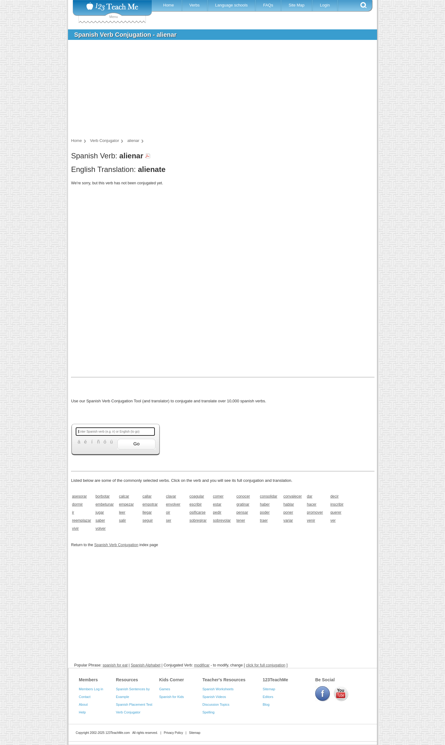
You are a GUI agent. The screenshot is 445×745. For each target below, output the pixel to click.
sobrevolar (222, 520)
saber (100, 520)
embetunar (104, 504)
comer (218, 496)
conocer (243, 496)
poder (265, 512)
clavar (171, 496)
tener (240, 520)
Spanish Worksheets (218, 689)
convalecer (292, 496)
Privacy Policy (173, 732)
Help (82, 712)
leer (122, 512)
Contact (85, 697)
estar (217, 504)
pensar (242, 512)
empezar (126, 504)
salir (122, 520)
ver (333, 520)
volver (100, 528)
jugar (99, 512)
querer (335, 512)
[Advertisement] (218, 91)
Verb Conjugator (128, 712)
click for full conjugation (266, 665)
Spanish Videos (214, 697)
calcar (124, 496)
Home (168, 5)
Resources (127, 679)
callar (147, 496)
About (83, 704)
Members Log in (91, 689)
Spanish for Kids (171, 697)
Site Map (296, 5)
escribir (195, 504)
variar (288, 520)
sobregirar (198, 520)
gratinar (242, 504)
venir (311, 520)
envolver (173, 504)
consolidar (268, 496)
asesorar (79, 496)
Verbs (194, 5)
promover (315, 512)
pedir (217, 512)
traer (264, 520)
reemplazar (81, 520)
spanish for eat (115, 665)
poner (288, 512)
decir (334, 496)
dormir (77, 504)
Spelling (208, 712)
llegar (147, 512)
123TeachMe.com (117, 732)
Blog (266, 704)
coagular (196, 496)
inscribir (337, 504)
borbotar (102, 496)
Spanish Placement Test (134, 704)
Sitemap (269, 689)
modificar (202, 665)
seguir (147, 520)
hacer (311, 504)
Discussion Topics (215, 704)
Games (164, 689)
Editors (268, 697)
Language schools (231, 5)
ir (73, 512)
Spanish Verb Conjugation (116, 545)
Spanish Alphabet (145, 665)
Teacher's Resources (223, 679)
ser (168, 520)
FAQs (268, 5)
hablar (288, 504)
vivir (75, 528)
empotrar (150, 504)
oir (168, 512)
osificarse (197, 512)
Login (325, 5)
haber (265, 504)
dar (309, 496)
